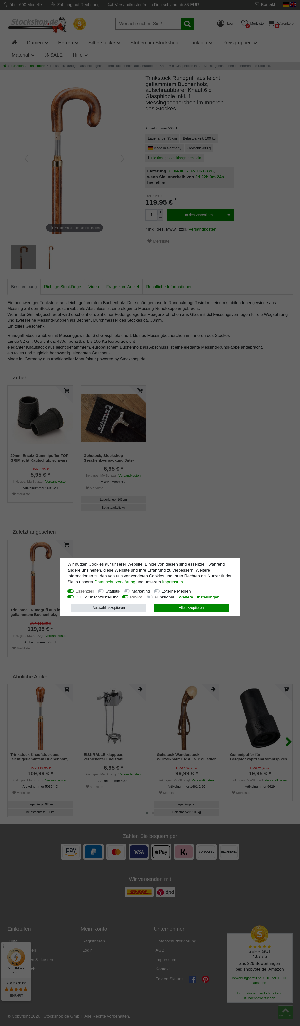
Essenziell (84, 591)
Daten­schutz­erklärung (114, 582)
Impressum (172, 582)
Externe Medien (176, 591)
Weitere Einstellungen (199, 597)
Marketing (141, 591)
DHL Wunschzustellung (97, 597)
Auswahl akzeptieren (109, 608)
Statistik (113, 591)
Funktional (164, 597)
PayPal (136, 597)
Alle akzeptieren (191, 608)
